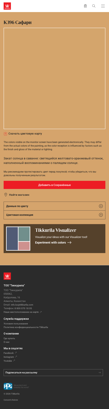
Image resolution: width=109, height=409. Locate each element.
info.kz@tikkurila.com (22, 304)
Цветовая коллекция (54, 215)
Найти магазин (19, 194)
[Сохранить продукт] (85, 6)
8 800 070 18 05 (23, 308)
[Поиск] (94, 6)
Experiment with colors (53, 242)
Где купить (9, 338)
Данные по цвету (54, 206)
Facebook (9, 353)
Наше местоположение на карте (21, 312)
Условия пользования (16, 323)
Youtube (8, 361)
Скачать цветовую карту (23, 133)
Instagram (9, 357)
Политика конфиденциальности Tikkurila (26, 327)
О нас (7, 342)
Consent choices (11, 400)
